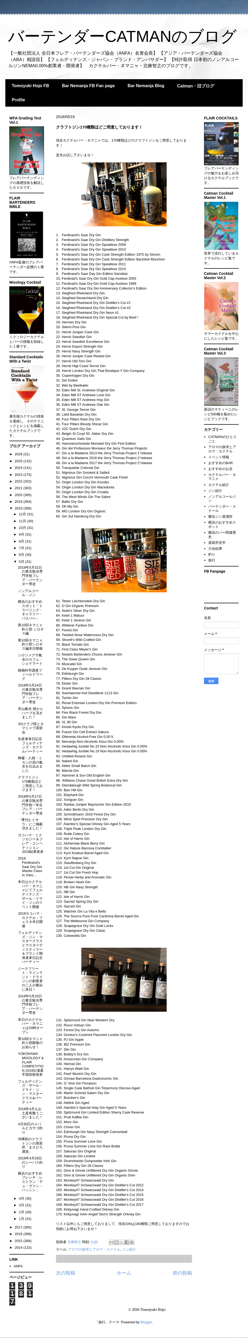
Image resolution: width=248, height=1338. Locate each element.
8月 (22, 541)
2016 (19, 1234)
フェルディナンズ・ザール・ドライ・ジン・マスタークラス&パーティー (30, 1091)
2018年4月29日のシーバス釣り (30, 1162)
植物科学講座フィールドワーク (30, 674)
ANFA (18, 1266)
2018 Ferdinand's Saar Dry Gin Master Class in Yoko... (30, 866)
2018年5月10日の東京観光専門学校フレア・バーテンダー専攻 (30, 1004)
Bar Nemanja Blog (145, 85)
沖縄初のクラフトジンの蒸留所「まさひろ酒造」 (30, 1145)
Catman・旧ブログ (195, 86)
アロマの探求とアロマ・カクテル (94, 1249)
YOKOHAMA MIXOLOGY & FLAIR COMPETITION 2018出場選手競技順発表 (30, 1064)
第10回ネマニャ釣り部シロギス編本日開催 (30, 644)
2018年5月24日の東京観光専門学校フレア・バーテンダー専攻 (30, 693)
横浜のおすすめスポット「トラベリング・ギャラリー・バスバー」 (30, 610)
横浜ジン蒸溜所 (220, 517)
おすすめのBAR (220, 463)
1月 (22, 1219)
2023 (19, 475)
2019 (19, 502)
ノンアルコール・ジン (28, 593)
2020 (19, 495)
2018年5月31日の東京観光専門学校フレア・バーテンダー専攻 (30, 575)
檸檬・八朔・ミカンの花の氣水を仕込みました (30, 764)
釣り (211, 554)
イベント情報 (218, 457)
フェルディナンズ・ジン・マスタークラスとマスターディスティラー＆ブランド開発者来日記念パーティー (30, 947)
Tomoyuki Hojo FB (30, 85)
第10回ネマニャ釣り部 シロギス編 (31, 629)
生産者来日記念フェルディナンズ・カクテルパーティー (30, 745)
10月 (23, 528)
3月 (22, 1205)
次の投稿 (65, 1273)
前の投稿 (182, 1273)
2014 (19, 1247)
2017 (19, 1227)
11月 (23, 521)
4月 (22, 1198)
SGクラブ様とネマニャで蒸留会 (31, 728)
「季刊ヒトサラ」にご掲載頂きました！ (30, 824)
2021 (19, 488)
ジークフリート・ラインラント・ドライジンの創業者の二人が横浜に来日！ (30, 979)
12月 (23, 514)
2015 (19, 1241)
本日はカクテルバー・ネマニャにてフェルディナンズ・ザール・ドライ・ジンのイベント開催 (30, 894)
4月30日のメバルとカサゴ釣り (30, 1128)
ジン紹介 (129, 1249)
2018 (19, 508)
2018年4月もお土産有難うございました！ (30, 1113)
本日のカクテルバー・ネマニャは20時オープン (30, 1026)
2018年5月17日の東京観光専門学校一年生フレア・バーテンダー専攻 (30, 804)
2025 (19, 461)
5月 (22, 562)
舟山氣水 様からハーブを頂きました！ (30, 713)
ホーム (124, 1273)
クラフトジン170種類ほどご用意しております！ (30, 783)
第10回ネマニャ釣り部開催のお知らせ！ (30, 1043)
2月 (22, 1212)
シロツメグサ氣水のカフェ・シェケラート (30, 659)
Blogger (146, 1322)
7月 (22, 548)
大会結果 (215, 549)
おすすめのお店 (220, 469)
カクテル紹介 (218, 485)
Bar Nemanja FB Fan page (88, 85)
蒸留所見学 (217, 543)
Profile (18, 100)
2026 (19, 454)
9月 (22, 534)
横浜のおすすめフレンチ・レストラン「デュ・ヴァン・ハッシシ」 (30, 1181)
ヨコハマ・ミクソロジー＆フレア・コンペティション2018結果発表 (30, 843)
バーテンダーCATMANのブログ (122, 36)
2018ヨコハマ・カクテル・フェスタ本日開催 (30, 919)
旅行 (211, 560)
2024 (19, 468)
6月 (22, 555)
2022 (19, 481)
